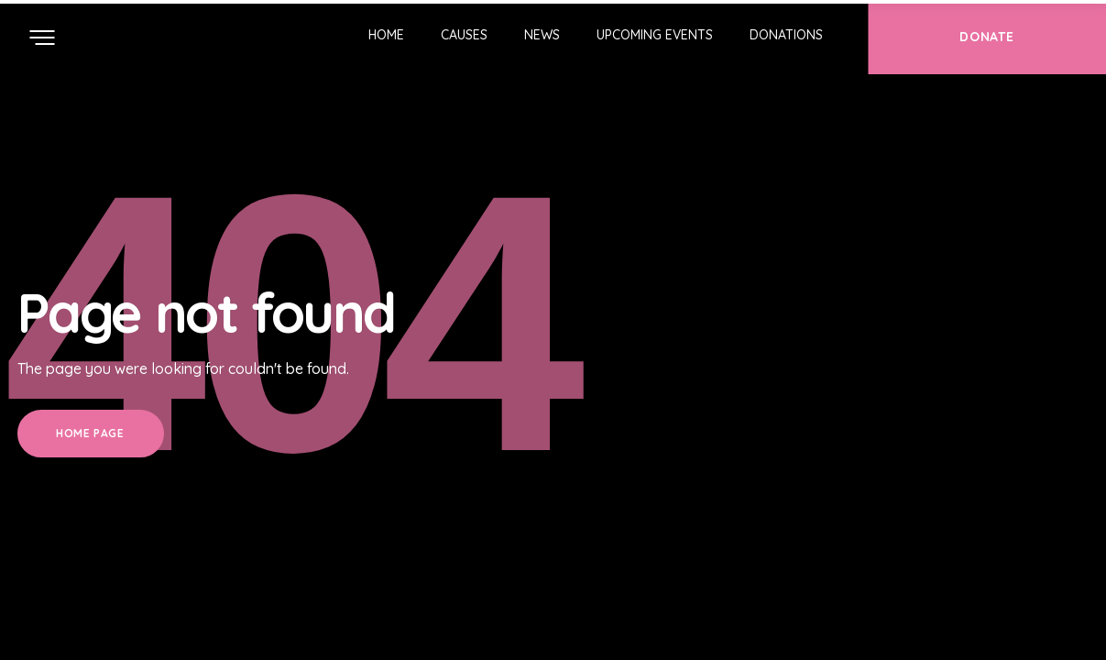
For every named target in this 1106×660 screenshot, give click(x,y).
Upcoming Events (655, 35)
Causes (464, 35)
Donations (786, 35)
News (542, 35)
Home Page (90, 433)
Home (386, 35)
